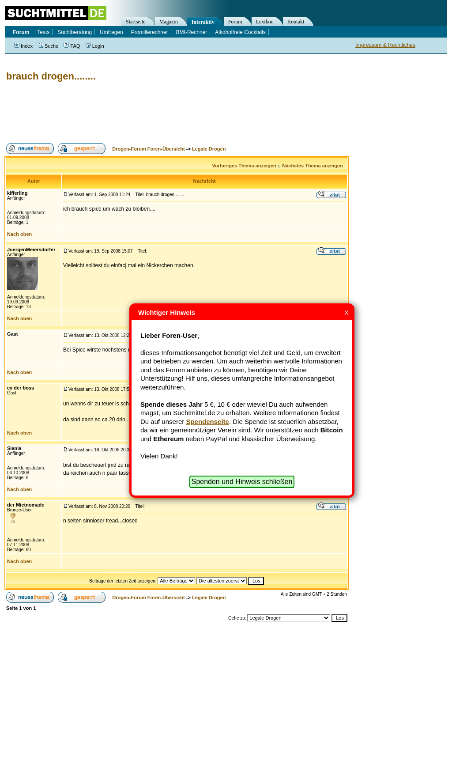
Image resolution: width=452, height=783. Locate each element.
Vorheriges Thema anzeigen (244, 165)
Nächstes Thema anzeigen (312, 165)
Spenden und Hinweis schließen (242, 481)
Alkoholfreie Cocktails (240, 32)
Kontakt (296, 22)
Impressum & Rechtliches (385, 45)
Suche (48, 46)
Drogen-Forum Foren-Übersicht (148, 148)
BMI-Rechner (191, 32)
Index (23, 46)
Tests (43, 32)
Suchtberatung (74, 32)
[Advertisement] (165, 112)
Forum (235, 22)
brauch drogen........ (51, 76)
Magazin (168, 22)
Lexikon (265, 22)
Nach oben (19, 234)
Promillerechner (149, 32)
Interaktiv (203, 22)
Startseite (136, 22)
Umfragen (111, 32)
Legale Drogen (209, 148)
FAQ (72, 46)
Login (95, 46)
